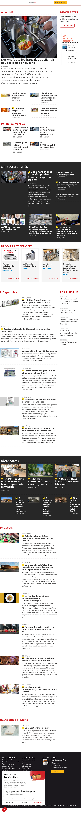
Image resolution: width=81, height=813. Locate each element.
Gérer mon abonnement (72, 52)
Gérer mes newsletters (72, 57)
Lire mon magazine (71, 46)
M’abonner (71, 62)
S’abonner (61, 3)
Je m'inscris (68, 26)
